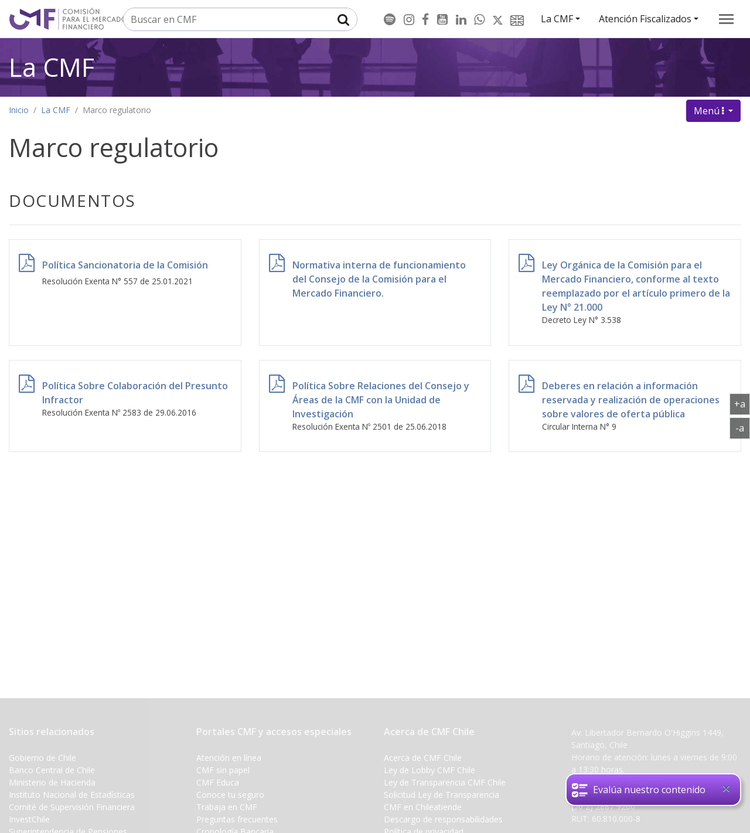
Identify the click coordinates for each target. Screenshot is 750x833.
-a (742, 427)
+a (742, 403)
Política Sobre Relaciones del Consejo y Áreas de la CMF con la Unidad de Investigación (380, 399)
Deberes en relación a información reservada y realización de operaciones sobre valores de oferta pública (631, 399)
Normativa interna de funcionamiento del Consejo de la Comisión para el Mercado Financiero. (379, 279)
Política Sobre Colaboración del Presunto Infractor (135, 392)
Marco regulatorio (117, 109)
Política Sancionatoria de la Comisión (125, 265)
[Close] (726, 788)
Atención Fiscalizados (645, 18)
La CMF (557, 18)
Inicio (19, 109)
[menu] (726, 19)
